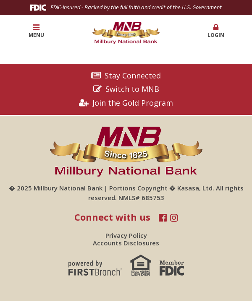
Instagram (174, 217)
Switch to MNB (132, 89)
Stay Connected (133, 76)
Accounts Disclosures (126, 243)
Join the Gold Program (132, 103)
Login (216, 31)
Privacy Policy (126, 235)
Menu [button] (36, 31)
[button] (216, 31)
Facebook (163, 217)
